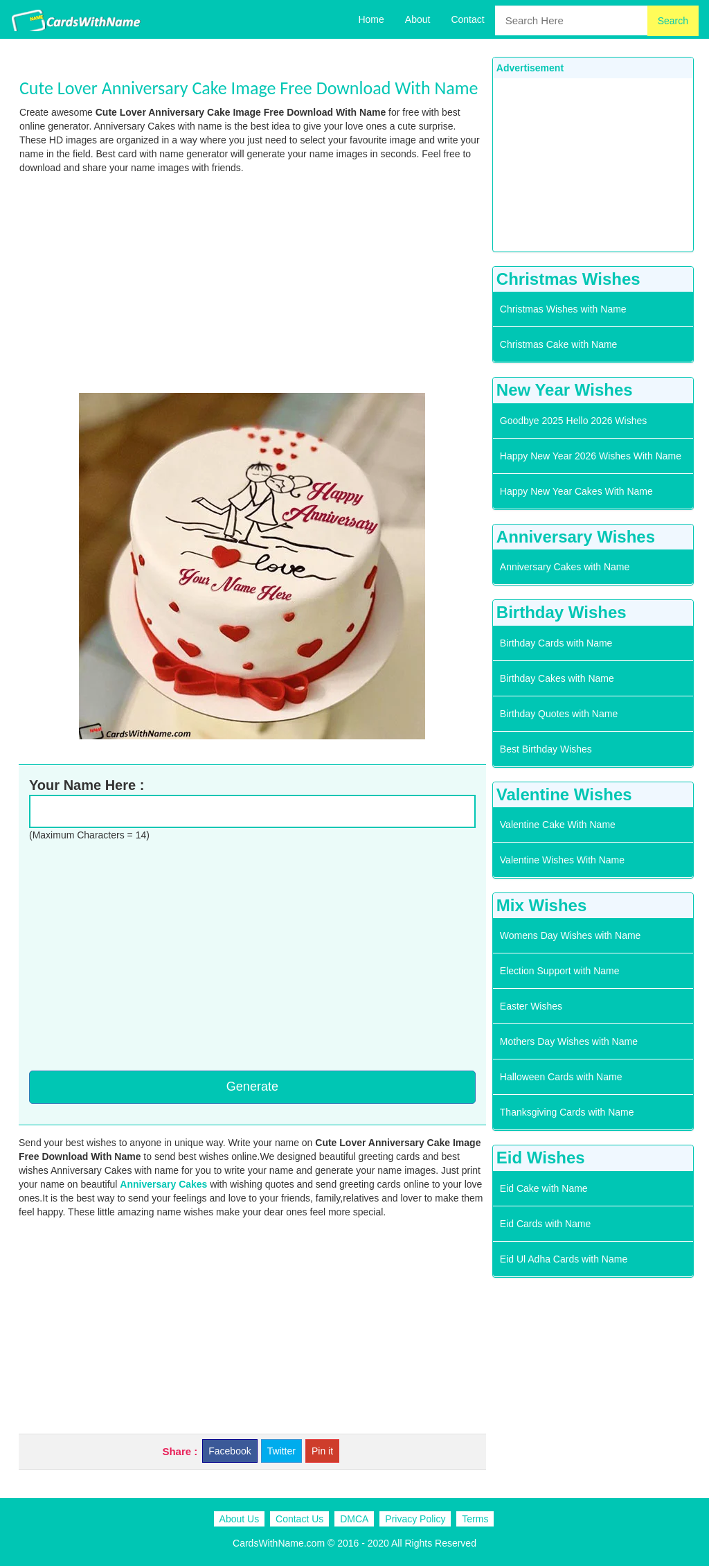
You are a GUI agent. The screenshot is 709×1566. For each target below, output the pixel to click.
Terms (475, 1518)
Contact (467, 19)
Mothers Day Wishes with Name (569, 1041)
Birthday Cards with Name (556, 643)
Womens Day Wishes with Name (570, 935)
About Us (239, 1518)
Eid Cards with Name (545, 1223)
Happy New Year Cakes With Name (576, 491)
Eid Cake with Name (544, 1188)
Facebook (229, 1451)
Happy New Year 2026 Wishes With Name (590, 455)
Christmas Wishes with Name (563, 309)
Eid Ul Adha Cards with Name (563, 1259)
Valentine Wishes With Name (562, 859)
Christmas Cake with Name (559, 344)
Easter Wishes (531, 1006)
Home (371, 19)
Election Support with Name (560, 970)
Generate (252, 1086)
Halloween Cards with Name (561, 1076)
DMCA (354, 1518)
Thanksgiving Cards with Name (567, 1112)
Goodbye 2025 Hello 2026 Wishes (573, 420)
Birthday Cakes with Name (557, 678)
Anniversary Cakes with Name (565, 566)
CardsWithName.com (279, 1543)
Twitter (281, 1451)
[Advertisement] (252, 282)
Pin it (322, 1451)
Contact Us (299, 1518)
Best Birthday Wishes (546, 749)
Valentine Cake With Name (558, 824)
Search (673, 20)
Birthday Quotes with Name (559, 713)
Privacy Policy (415, 1518)
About (418, 19)
